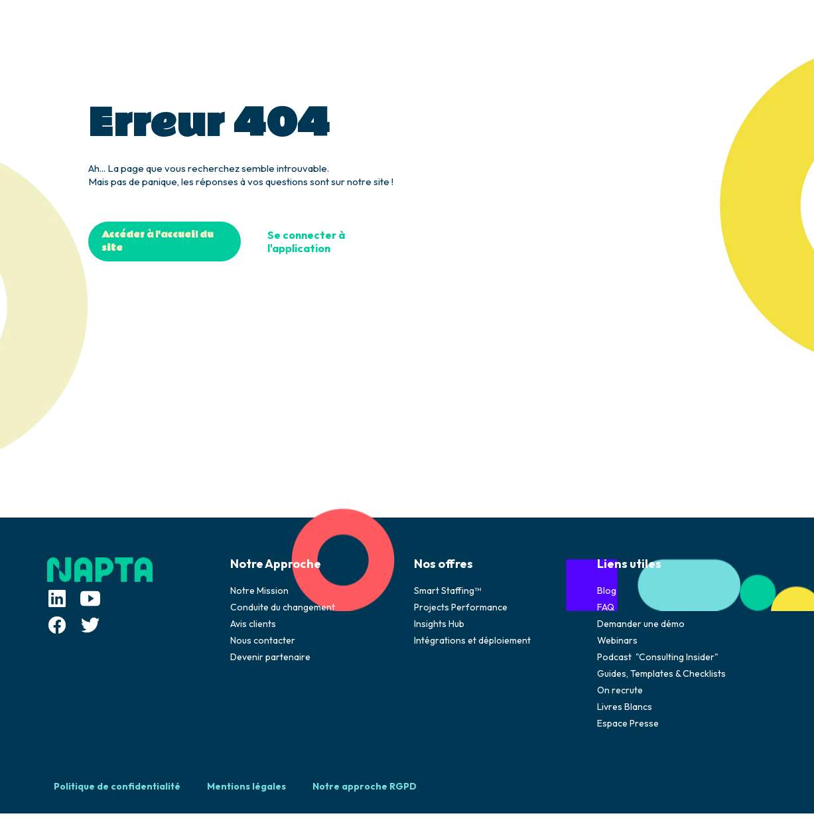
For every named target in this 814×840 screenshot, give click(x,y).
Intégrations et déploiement (472, 640)
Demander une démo (641, 624)
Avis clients (253, 624)
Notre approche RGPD (364, 786)
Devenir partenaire (270, 657)
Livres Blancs (624, 707)
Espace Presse (628, 723)
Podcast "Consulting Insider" (657, 657)
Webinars (617, 640)
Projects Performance (461, 607)
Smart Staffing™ (447, 590)
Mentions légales (246, 786)
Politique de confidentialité (117, 786)
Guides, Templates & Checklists (661, 673)
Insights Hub (439, 624)
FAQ (605, 607)
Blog (606, 590)
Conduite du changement (282, 607)
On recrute (620, 690)
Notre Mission (259, 590)
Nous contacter (262, 640)
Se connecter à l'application (306, 241)
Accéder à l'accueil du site (158, 241)
